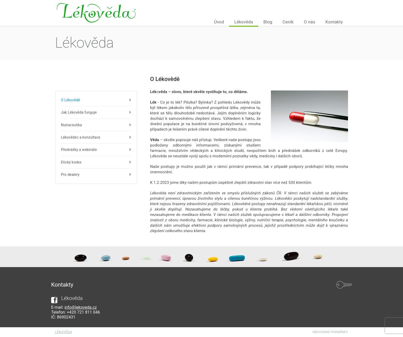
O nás (309, 21)
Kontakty (334, 21)
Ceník (288, 21)
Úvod (219, 21)
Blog (267, 21)
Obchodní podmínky (330, 332)
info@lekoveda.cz (81, 307)
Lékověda (243, 21)
